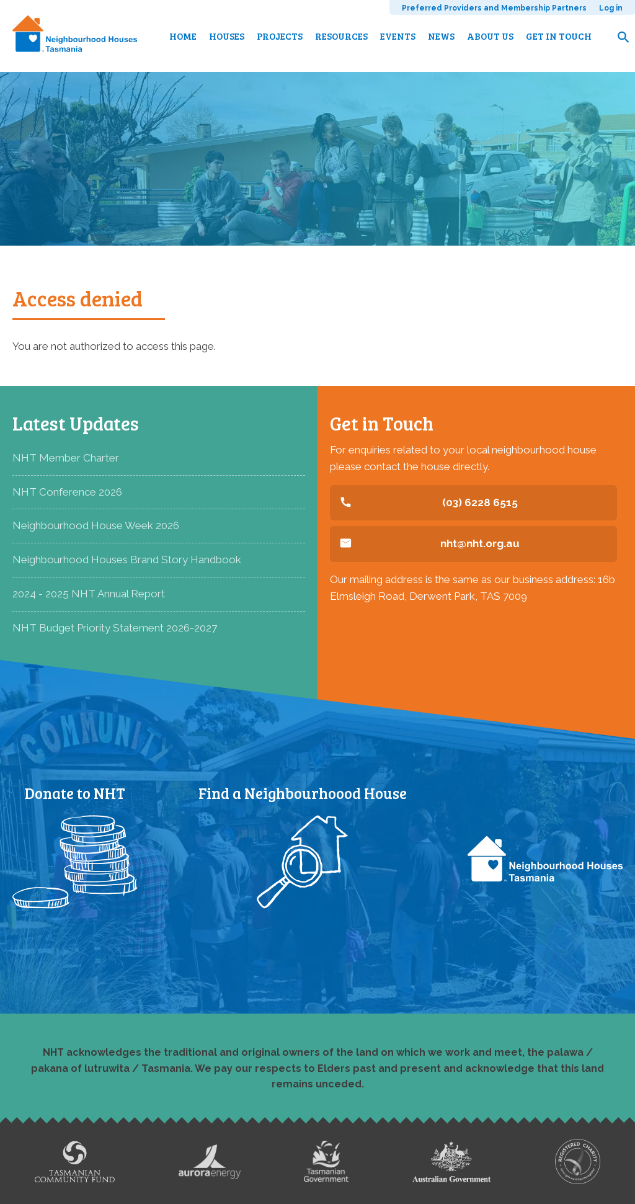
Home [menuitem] (183, 36)
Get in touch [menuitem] (559, 36)
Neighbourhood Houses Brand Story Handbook (126, 559)
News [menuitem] (441, 36)
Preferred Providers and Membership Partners (494, 8)
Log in (611, 8)
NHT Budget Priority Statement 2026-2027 (114, 628)
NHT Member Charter (65, 458)
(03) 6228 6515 (480, 502)
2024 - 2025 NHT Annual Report (88, 593)
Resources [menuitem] (341, 36)
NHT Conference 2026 (67, 492)
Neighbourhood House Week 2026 (95, 525)
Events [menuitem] (397, 36)
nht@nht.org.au (480, 543)
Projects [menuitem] (280, 36)
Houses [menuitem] (226, 36)
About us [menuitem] (490, 36)
